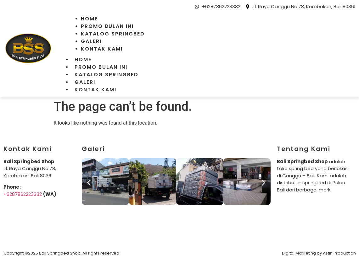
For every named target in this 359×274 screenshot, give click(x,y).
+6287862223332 (22, 194)
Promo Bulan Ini (107, 26)
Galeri (91, 41)
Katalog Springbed (113, 33)
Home (89, 18)
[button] (89, 182)
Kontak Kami (102, 48)
